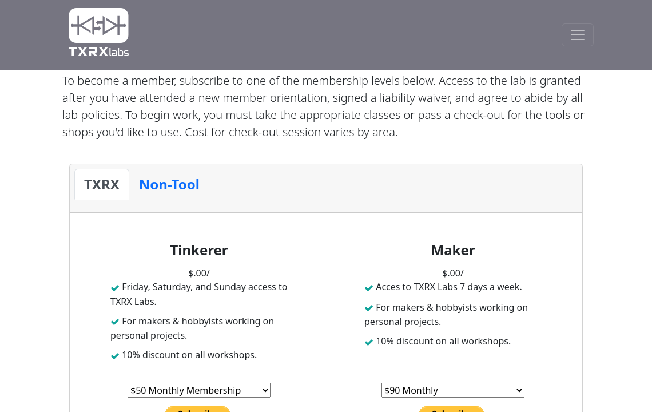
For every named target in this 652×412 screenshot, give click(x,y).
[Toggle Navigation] (578, 34)
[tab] (101, 184)
